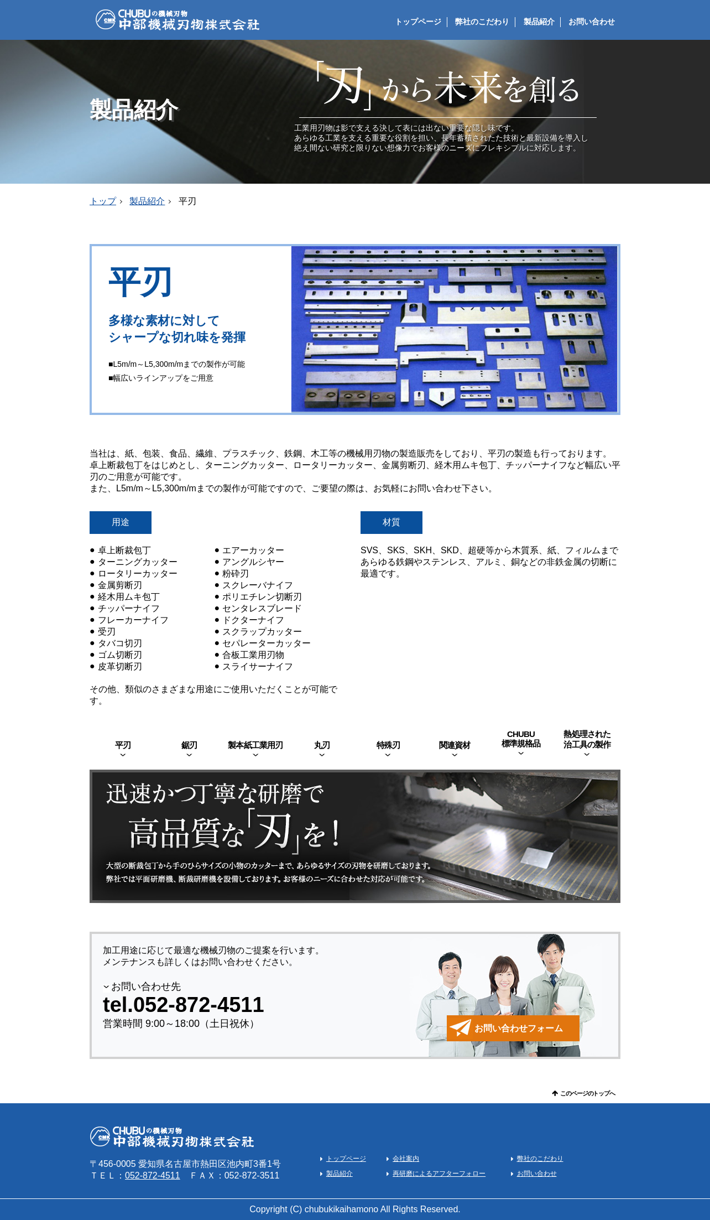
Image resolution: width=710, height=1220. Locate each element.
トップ (103, 201)
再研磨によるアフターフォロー (439, 1173)
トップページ (418, 21)
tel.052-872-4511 (183, 1004)
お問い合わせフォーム (518, 1028)
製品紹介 (539, 21)
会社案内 (406, 1158)
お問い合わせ (591, 21)
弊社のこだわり (482, 21)
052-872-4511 (152, 1175)
